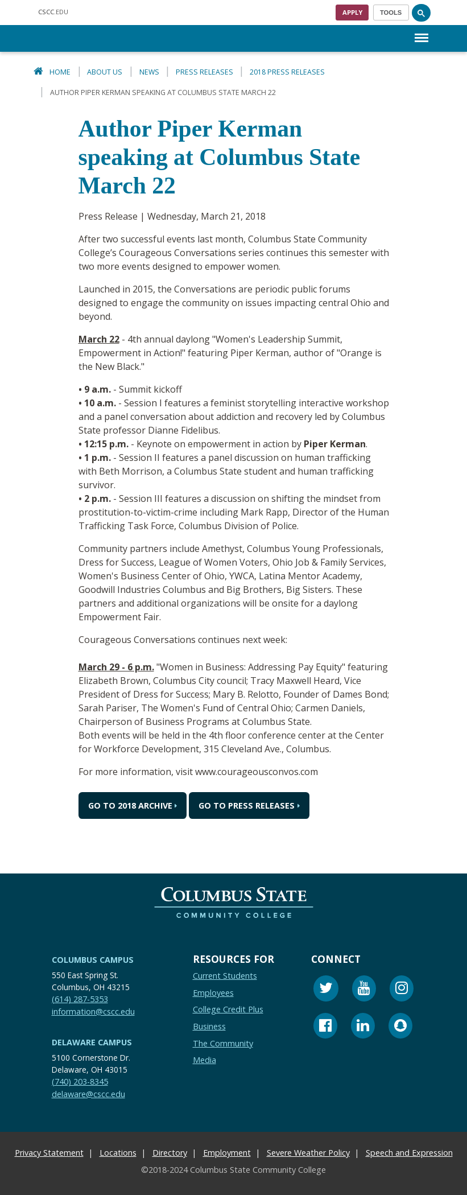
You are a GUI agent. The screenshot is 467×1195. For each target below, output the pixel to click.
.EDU (53, 11)
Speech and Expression (409, 1152)
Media (204, 1059)
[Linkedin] (363, 1026)
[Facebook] (325, 1026)
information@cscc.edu (93, 1011)
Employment (227, 1152)
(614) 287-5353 (80, 999)
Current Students (225, 975)
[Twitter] (326, 989)
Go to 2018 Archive (130, 805)
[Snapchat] (400, 1026)
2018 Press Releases (287, 72)
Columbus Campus (93, 959)
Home (60, 72)
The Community (223, 1042)
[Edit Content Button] (7, 1188)
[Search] (421, 12)
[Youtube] (364, 989)
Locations (118, 1152)
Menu (421, 32)
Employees (213, 992)
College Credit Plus (228, 1009)
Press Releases (204, 72)
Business (209, 1026)
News (149, 72)
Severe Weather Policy (308, 1152)
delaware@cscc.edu (88, 1093)
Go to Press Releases (247, 805)
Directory (169, 1152)
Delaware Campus (92, 1042)
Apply (352, 12)
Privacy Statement (49, 1152)
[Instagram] (401, 989)
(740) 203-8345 (80, 1081)
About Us (104, 72)
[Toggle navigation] (391, 12)
